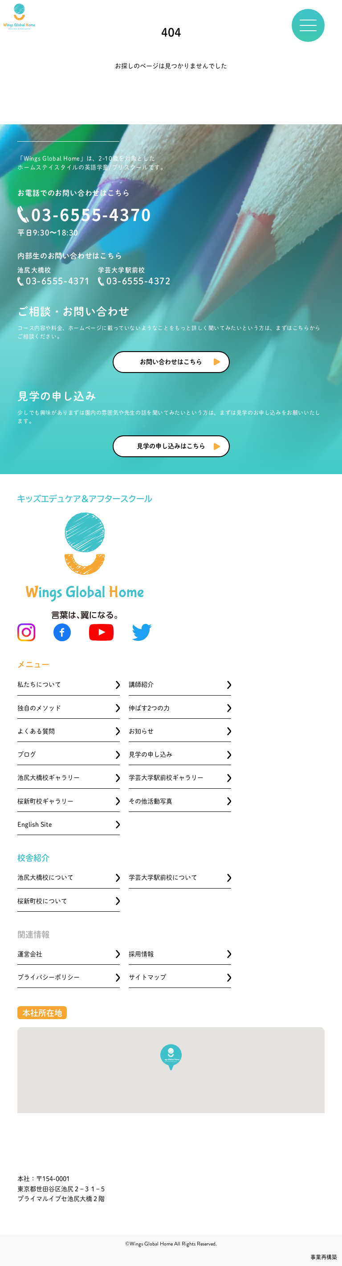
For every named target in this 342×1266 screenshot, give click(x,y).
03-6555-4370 (91, 213)
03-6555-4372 (134, 281)
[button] (171, 1057)
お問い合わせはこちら (171, 362)
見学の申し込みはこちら (171, 446)
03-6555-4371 (53, 281)
